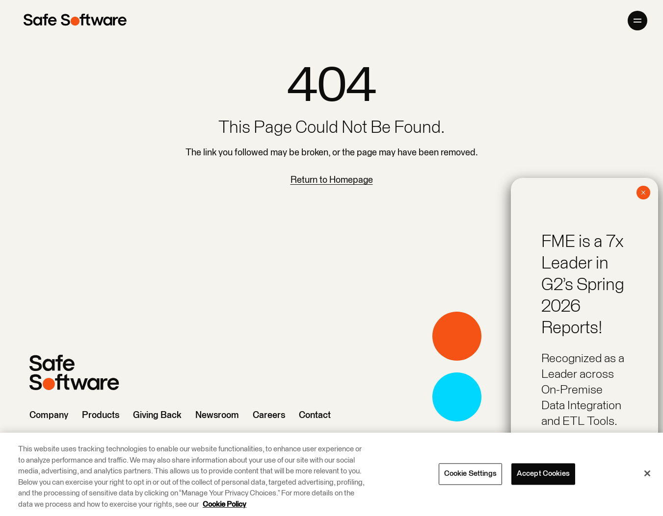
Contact (315, 415)
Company (48, 415)
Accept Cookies (543, 474)
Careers (269, 415)
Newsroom (217, 415)
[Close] (647, 474)
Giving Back (157, 415)
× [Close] (643, 192)
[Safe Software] (75, 20)
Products (100, 415)
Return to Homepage (332, 180)
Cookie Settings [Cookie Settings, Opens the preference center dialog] (470, 474)
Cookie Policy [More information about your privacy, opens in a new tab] (224, 505)
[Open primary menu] (637, 20)
